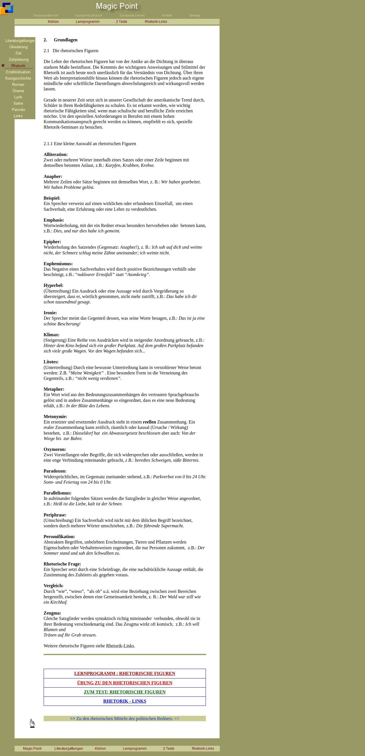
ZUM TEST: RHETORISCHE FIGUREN (125, 692)
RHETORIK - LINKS (124, 701)
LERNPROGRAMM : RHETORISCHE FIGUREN (124, 673)
